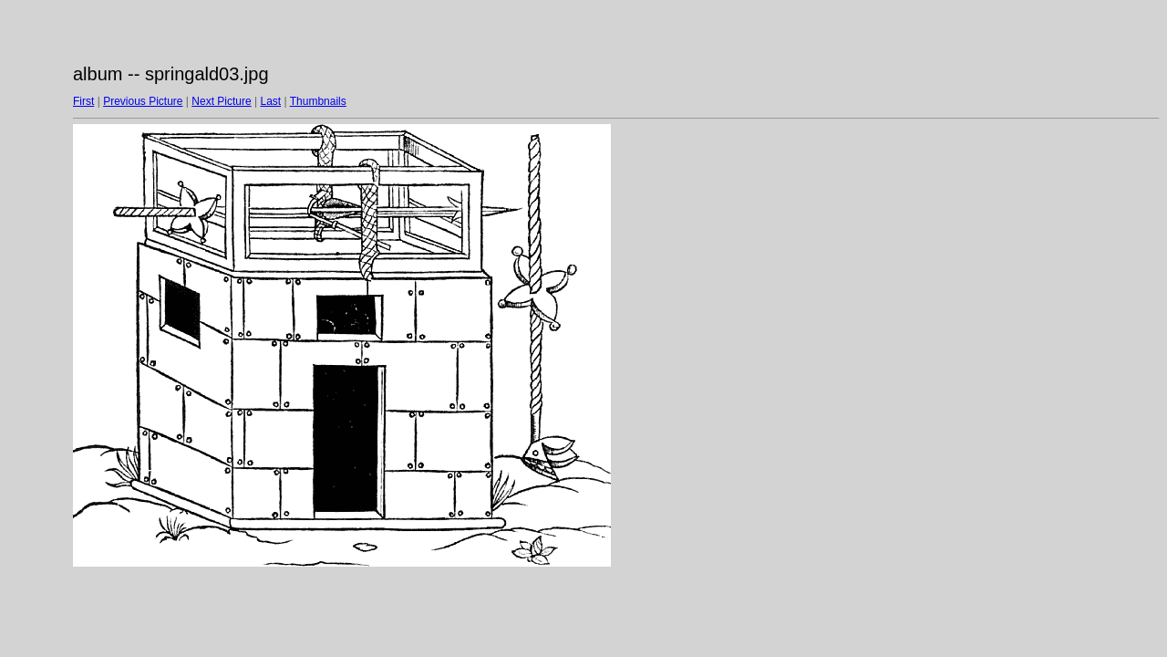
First (83, 101)
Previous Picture (142, 101)
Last (270, 101)
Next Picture (221, 101)
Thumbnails (318, 101)
